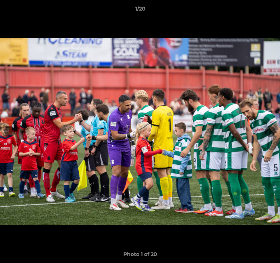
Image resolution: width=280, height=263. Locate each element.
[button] (271, 10)
